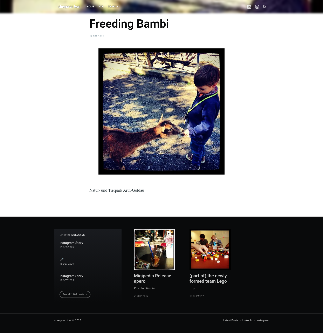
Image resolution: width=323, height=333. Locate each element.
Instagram (262, 320)
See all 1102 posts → (75, 294)
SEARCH (113, 6)
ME (101, 6)
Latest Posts (230, 320)
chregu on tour (69, 6)
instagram (78, 235)
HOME (90, 6)
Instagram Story (71, 243)
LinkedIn (247, 320)
